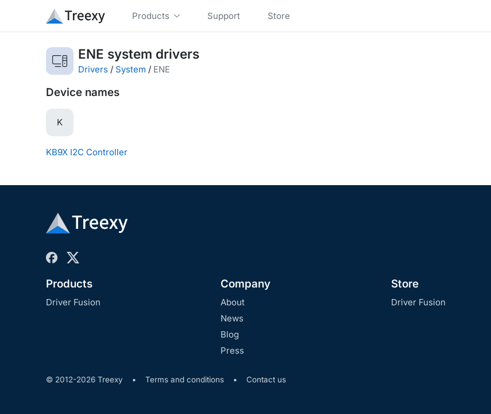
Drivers (93, 69)
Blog (230, 334)
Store (405, 283)
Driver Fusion (73, 302)
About (233, 302)
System (130, 69)
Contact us (266, 379)
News (232, 318)
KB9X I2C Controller (86, 152)
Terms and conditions (184, 379)
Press (232, 350)
